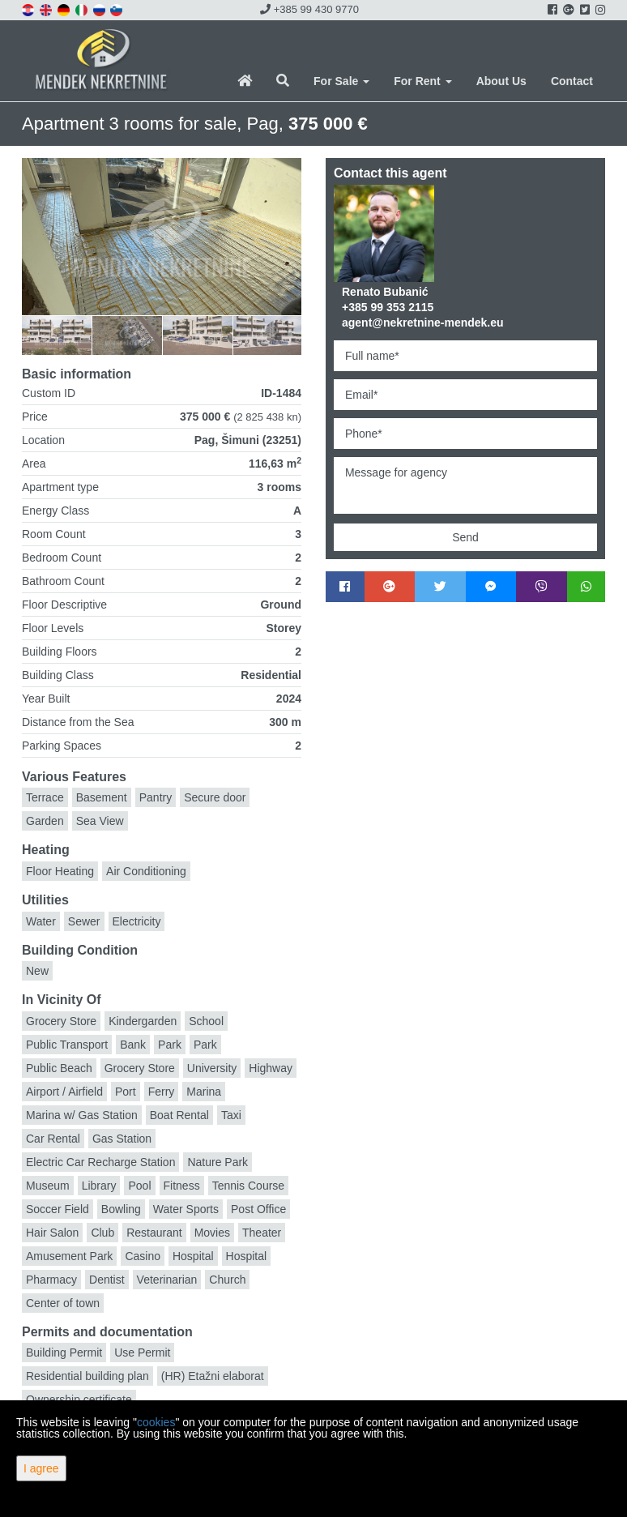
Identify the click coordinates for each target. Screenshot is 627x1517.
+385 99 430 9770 (309, 9)
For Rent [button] (422, 81)
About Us (501, 81)
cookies (156, 1422)
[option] (67, 335)
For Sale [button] (341, 81)
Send (465, 537)
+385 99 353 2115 (387, 307)
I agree (41, 1468)
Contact (572, 81)
